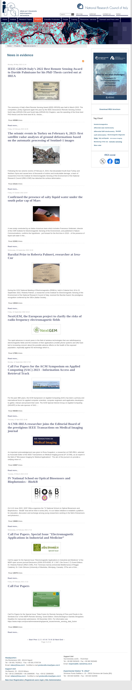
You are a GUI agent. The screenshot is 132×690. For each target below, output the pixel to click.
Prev (35, 640)
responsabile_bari (75, 664)
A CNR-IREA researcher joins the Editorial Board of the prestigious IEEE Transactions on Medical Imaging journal (45, 427)
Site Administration (53, 680)
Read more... (13, 125)
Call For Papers (18, 586)
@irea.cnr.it (87, 664)
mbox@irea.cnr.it (18, 665)
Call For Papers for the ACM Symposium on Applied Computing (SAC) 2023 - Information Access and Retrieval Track (44, 370)
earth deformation (100, 135)
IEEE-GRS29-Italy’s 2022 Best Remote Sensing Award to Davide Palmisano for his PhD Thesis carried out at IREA (45, 72)
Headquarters (10, 658)
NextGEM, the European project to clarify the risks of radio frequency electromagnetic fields (45, 317)
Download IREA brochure (109, 109)
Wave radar (97, 145)
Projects (17, 46)
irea (96, 138)
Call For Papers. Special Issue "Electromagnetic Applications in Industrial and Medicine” (40, 535)
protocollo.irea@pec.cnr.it (49, 665)
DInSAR (118, 131)
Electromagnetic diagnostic (116, 135)
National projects (29, 46)
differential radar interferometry (104, 128)
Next (57, 640)
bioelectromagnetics (101, 124)
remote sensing (115, 142)
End (61, 640)
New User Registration (14, 680)
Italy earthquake (104, 138)
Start (31, 640)
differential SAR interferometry (104, 131)
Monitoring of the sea (101, 141)
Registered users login (34, 680)
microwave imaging (116, 138)
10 (54, 640)
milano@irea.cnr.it (18, 676)
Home (9, 46)
